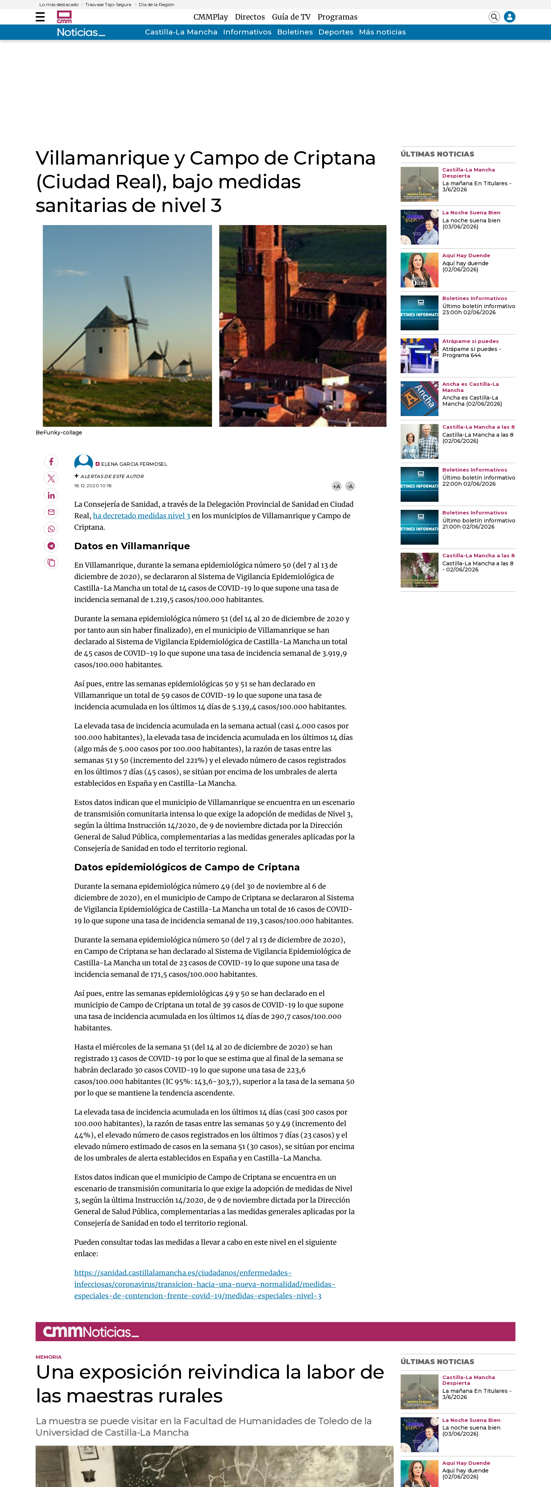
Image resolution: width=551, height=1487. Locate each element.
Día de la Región (156, 4)
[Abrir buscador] (494, 17)
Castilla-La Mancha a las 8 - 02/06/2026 (478, 567)
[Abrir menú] (40, 16)
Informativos (247, 32)
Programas (338, 16)
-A (350, 486)
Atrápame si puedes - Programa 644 (471, 352)
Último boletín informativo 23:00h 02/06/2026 (478, 310)
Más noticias (382, 32)
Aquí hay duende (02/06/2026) (465, 267)
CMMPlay (213, 16)
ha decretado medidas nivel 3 (141, 515)
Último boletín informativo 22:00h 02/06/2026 (478, 481)
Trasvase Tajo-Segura (108, 4)
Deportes (336, 32)
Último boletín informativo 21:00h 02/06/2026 (478, 524)
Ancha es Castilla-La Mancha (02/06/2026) (472, 401)
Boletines (295, 32)
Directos (252, 16)
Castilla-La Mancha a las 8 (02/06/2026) (478, 438)
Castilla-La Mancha (181, 32)
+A (336, 486)
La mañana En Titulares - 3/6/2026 (477, 187)
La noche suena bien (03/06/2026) (471, 224)
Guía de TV (293, 16)
